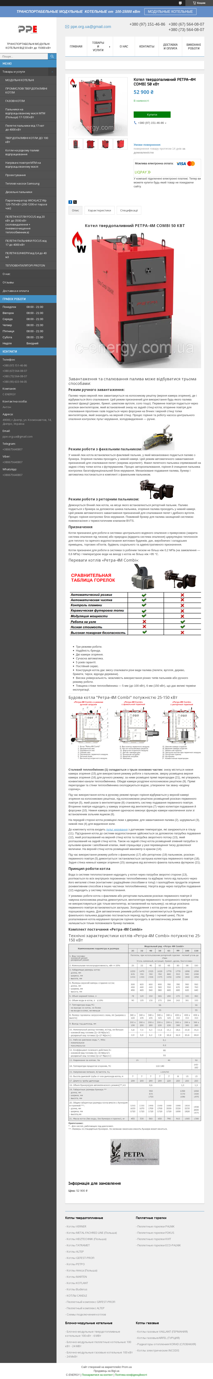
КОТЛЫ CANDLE (77, 1295)
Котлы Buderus (77, 1289)
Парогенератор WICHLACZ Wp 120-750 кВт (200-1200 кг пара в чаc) (26, 204)
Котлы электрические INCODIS (158, 1350)
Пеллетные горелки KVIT (154, 1239)
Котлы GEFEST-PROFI (80, 1258)
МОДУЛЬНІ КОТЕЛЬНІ (19, 80)
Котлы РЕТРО (76, 1264)
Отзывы (8, 282)
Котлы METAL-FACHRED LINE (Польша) (92, 1233)
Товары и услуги (14, 72)
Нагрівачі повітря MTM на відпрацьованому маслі (23, 164)
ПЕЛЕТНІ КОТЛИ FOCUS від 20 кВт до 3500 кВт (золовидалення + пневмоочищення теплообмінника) (25, 224)
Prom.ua (127, 1367)
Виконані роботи (193, 46)
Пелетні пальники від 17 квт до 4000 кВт (24, 127)
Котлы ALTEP (75, 1251)
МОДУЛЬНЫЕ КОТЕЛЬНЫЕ (170, 11)
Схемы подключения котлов (86, 1314)
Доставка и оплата (16, 291)
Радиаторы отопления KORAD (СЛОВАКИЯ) (166, 1344)
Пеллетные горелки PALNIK (156, 1226)
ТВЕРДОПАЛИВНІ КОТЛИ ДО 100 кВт (26, 140)
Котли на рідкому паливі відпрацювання (22, 152)
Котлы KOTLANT (77, 1283)
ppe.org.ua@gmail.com (18, 436)
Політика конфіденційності (131, 1374)
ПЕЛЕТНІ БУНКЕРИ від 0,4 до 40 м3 (26, 255)
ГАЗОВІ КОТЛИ (15, 101)
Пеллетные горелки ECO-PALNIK (159, 1245)
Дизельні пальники (18, 192)
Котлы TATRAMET (78, 1245)
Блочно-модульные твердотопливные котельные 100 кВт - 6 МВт (92, 1334)
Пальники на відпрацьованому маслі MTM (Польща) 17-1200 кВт (25, 113)
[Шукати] (52, 56)
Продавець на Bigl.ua (106, 1370)
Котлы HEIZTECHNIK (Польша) (86, 1239)
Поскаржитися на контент (97, 1374)
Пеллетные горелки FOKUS (155, 1233)
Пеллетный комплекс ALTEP (86, 1308)
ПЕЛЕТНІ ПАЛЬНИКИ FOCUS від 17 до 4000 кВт (26, 243)
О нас (6, 274)
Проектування (15, 175)
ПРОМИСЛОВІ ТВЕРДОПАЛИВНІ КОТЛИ (26, 90)
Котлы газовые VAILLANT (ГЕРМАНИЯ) (162, 1331)
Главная (76, 46)
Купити (152, 114)
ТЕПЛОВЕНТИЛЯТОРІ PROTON (25, 265)
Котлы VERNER (76, 1226)
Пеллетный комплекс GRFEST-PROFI (91, 1302)
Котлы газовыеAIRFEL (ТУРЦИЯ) (158, 1338)
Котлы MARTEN (77, 1277)
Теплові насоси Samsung (22, 183)
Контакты (146, 46)
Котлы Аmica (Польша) (82, 1270)
